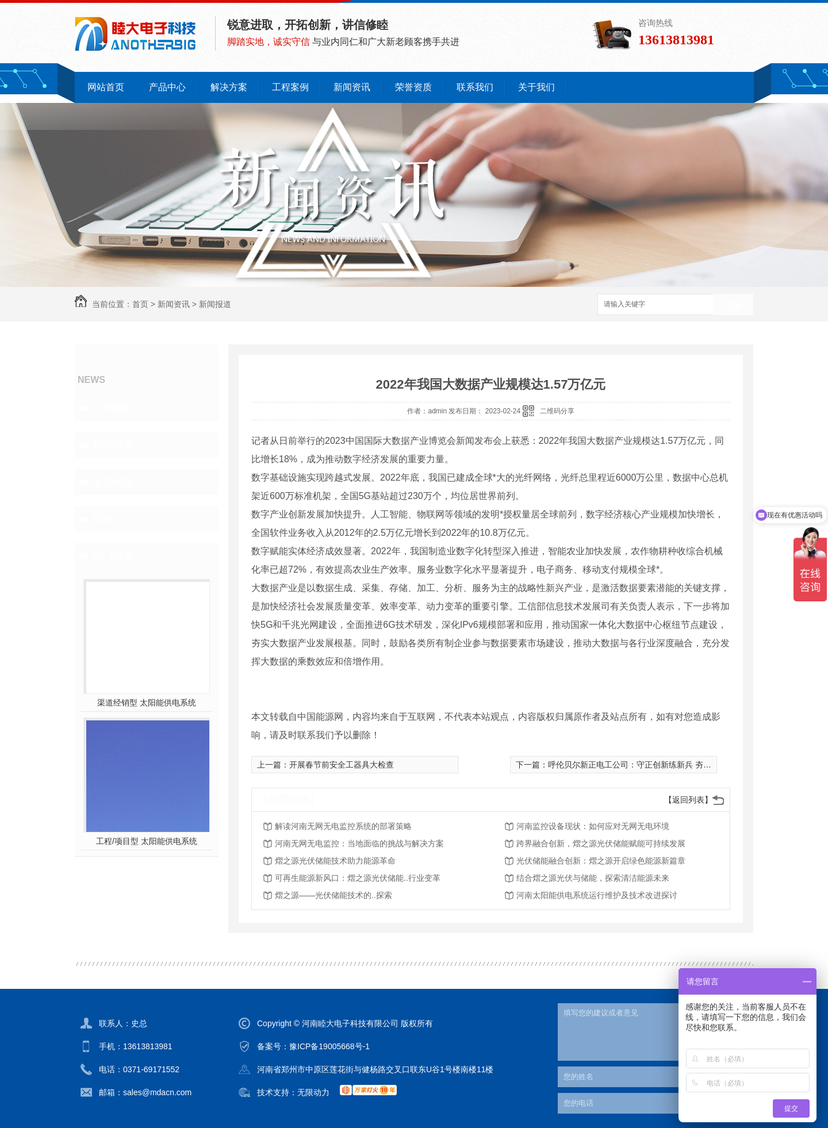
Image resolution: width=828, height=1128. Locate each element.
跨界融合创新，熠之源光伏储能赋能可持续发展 (600, 843)
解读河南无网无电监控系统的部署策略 (343, 826)
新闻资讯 (352, 87)
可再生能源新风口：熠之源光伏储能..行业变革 (357, 878)
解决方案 (228, 87)
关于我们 (536, 87)
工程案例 (290, 87)
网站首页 (105, 87)
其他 (102, 518)
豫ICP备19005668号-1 (329, 1046)
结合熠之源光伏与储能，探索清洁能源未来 (592, 878)
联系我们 (475, 87)
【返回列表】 (688, 799)
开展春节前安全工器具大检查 (341, 764)
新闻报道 (215, 304)
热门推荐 (112, 555)
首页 (140, 304)
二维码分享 (557, 411)
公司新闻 (112, 408)
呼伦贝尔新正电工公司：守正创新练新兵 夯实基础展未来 (650, 764)
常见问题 (112, 482)
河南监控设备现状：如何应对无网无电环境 (592, 826)
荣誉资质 (413, 87)
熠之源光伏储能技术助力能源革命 (335, 860)
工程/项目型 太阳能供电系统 (146, 841)
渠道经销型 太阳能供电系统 (146, 702)
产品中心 (167, 87)
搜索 (733, 305)
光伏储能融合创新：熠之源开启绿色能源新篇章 (600, 860)
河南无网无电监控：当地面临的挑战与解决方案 (359, 843)
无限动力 (313, 1092)
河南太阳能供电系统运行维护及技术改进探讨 (596, 895)
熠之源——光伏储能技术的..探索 (333, 895)
